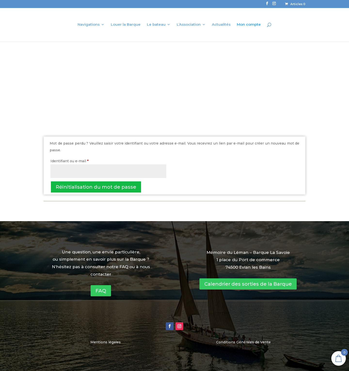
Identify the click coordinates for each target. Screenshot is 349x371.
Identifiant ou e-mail (79, 160)
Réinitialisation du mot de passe (96, 187)
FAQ (100, 291)
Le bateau (156, 25)
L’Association (189, 25)
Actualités (221, 25)
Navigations (89, 25)
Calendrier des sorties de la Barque (248, 284)
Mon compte (249, 25)
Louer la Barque (126, 25)
